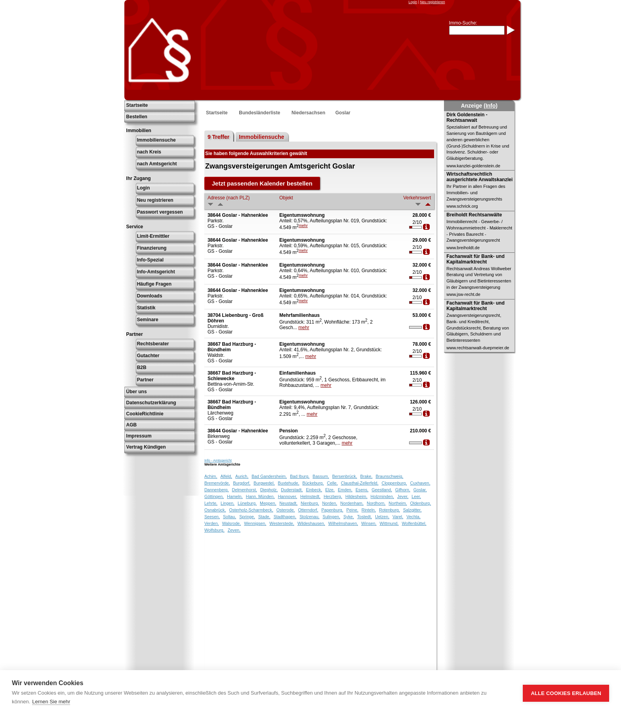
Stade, (264, 516)
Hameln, (235, 496)
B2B (142, 367)
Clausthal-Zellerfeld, (360, 483)
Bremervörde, (217, 483)
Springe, (247, 516)
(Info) (490, 105)
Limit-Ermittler (153, 236)
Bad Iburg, (299, 476)
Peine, (352, 510)
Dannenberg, (216, 489)
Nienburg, (310, 503)
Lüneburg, (247, 503)
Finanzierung (152, 248)
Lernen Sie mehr (51, 702)
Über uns (136, 391)
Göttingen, (214, 496)
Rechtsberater (153, 344)
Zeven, (234, 530)
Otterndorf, (308, 510)
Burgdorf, (241, 483)
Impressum (139, 436)
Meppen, (268, 503)
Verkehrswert (417, 198)
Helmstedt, (310, 496)
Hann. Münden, (260, 496)
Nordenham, (352, 503)
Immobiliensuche (156, 140)
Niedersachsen (308, 113)
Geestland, (381, 489)
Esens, (362, 489)
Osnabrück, (215, 510)
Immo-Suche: (463, 23)
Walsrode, (231, 523)
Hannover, (287, 496)
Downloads (149, 296)
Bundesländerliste (259, 113)
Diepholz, (269, 489)
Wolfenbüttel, (414, 523)
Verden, (211, 523)
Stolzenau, (309, 516)
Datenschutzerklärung (151, 402)
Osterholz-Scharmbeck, (251, 510)
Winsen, (369, 523)
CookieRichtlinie (145, 414)
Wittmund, (389, 523)
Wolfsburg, (214, 530)
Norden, (329, 503)
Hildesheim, (356, 496)
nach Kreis (149, 152)
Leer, (416, 496)
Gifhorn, (402, 489)
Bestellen (136, 116)
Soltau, (229, 516)
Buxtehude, (288, 483)
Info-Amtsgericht (156, 272)
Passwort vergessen (160, 212)
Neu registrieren (432, 2)
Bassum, (320, 476)
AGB (131, 425)
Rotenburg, (389, 510)
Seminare (147, 319)
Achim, (210, 476)
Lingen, (227, 503)
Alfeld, (226, 476)
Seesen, (212, 516)
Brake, (366, 476)
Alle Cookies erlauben (566, 693)
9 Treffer (218, 137)
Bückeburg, (313, 483)
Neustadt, (289, 503)
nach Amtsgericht (157, 164)
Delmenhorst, (244, 489)
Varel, (397, 516)
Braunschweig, (389, 476)
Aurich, (241, 476)
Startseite (137, 105)
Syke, (348, 516)
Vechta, (413, 516)
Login (412, 2)
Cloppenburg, (394, 483)
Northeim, (398, 503)
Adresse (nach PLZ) (229, 198)
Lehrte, (210, 503)
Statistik (146, 308)
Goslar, (420, 489)
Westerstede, (281, 523)
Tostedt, (364, 516)
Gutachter (148, 355)
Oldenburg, (420, 503)
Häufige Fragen (154, 284)
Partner (145, 380)
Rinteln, (369, 510)
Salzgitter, (412, 510)
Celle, (332, 483)
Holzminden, (382, 496)
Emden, (345, 489)
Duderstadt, (292, 489)
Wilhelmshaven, (343, 523)
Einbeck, (314, 489)
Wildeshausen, (311, 523)
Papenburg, (332, 510)
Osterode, (285, 510)
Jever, (402, 496)
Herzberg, (333, 496)
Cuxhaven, (420, 483)
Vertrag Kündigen (146, 447)
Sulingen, (331, 516)
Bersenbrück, (344, 476)
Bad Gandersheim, (269, 476)
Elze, (330, 489)
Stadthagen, (285, 516)
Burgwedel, (263, 483)
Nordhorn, (376, 503)
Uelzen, (382, 516)
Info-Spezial (150, 260)
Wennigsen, (255, 523)
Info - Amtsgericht (218, 460)
